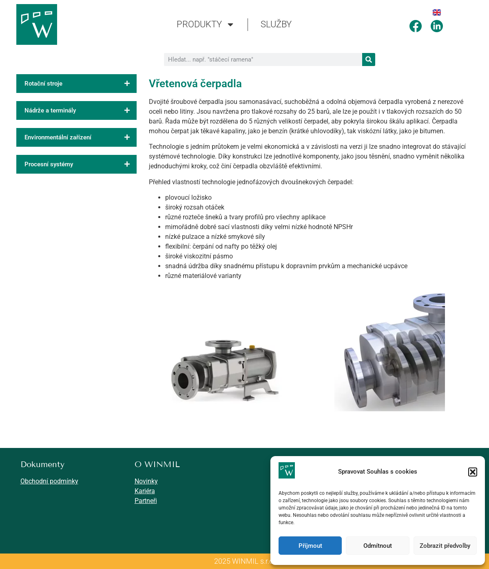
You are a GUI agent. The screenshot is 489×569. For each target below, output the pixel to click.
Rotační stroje (80, 83)
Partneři (146, 501)
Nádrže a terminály (80, 110)
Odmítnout (377, 545)
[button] (473, 472)
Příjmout (310, 545)
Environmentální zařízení (80, 137)
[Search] (368, 59)
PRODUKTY (206, 24)
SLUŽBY (276, 24)
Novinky (146, 481)
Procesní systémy (80, 164)
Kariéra (145, 491)
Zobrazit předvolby (445, 545)
